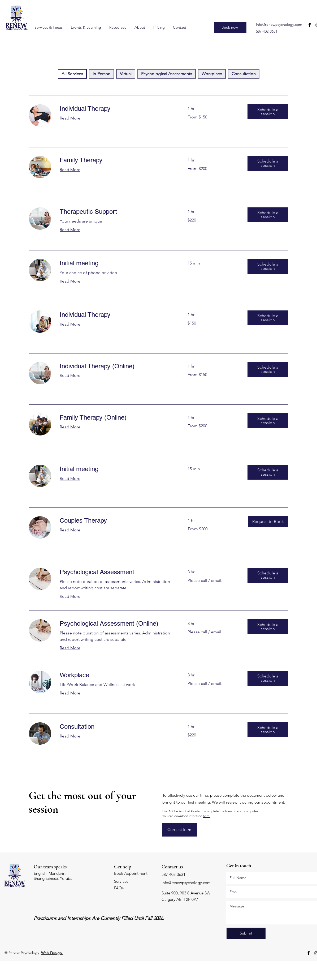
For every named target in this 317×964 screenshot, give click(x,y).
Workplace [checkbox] (212, 73)
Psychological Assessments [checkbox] (166, 73)
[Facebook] (309, 25)
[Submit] (246, 933)
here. (206, 816)
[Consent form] (179, 830)
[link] (117, 108)
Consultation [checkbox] (244, 73)
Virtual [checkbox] (126, 73)
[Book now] (230, 27)
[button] (267, 111)
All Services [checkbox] (72, 73)
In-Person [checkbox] (101, 73)
